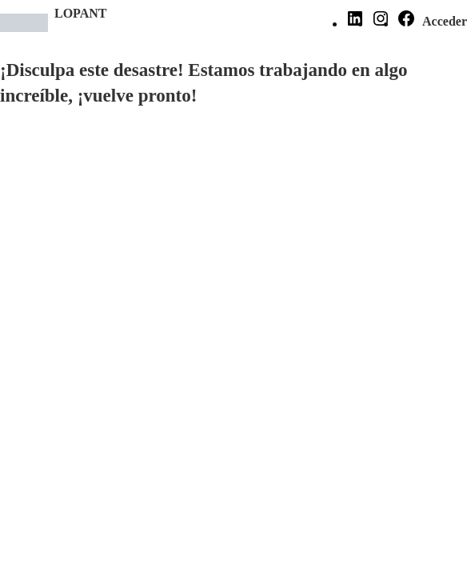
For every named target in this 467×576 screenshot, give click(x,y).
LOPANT (80, 13)
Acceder (444, 21)
